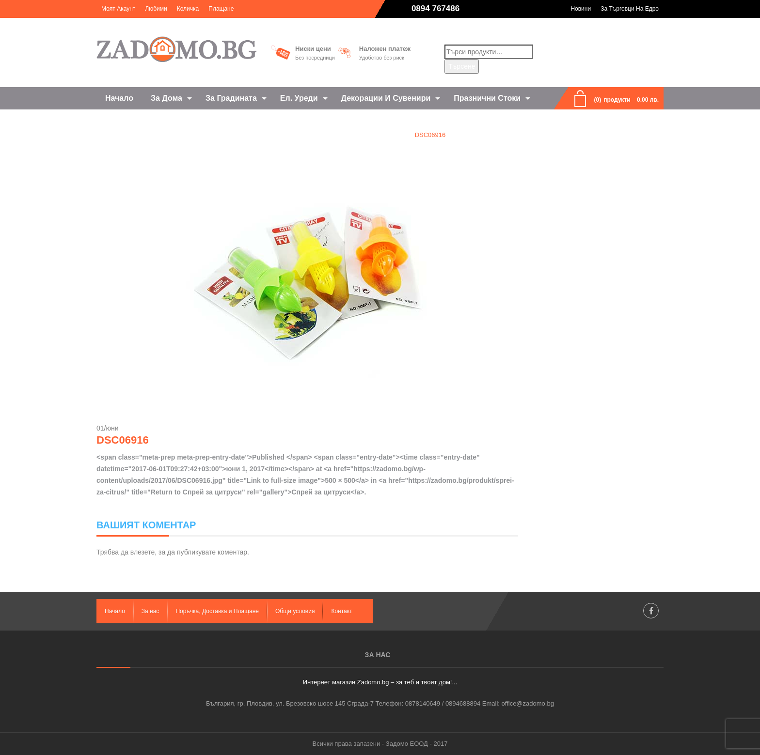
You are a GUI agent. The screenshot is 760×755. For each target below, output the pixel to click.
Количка (188, 8)
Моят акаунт (118, 8)
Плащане (221, 8)
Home (323, 135)
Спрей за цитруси (373, 135)
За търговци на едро (630, 8)
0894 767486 (435, 8)
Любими (156, 8)
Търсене (461, 66)
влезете (142, 552)
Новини (580, 8)
